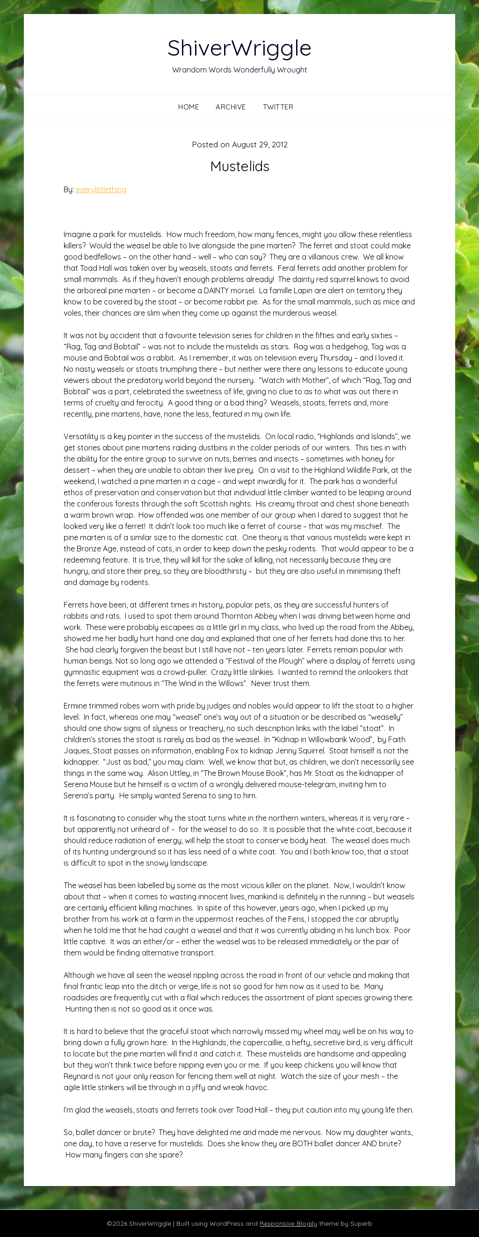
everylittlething (101, 189)
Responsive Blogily (288, 1223)
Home (188, 106)
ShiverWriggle (239, 47)
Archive (231, 106)
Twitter (278, 106)
